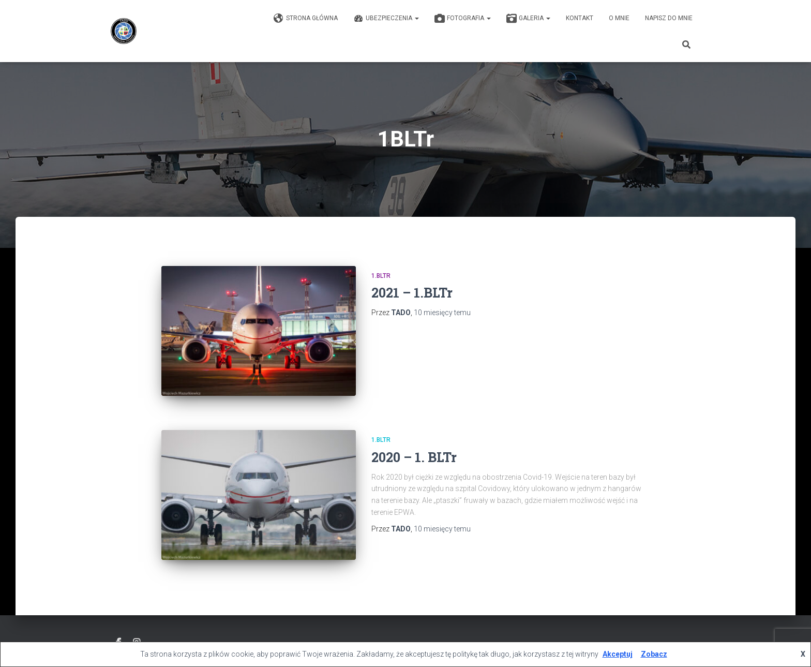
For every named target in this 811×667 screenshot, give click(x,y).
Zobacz (654, 654)
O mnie (619, 18)
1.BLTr (381, 275)
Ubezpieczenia (386, 18)
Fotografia (462, 18)
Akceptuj (618, 654)
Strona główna (306, 18)
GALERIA (528, 18)
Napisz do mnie (669, 18)
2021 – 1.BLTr (412, 292)
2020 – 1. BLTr (414, 457)
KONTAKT (579, 18)
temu (442, 312)
